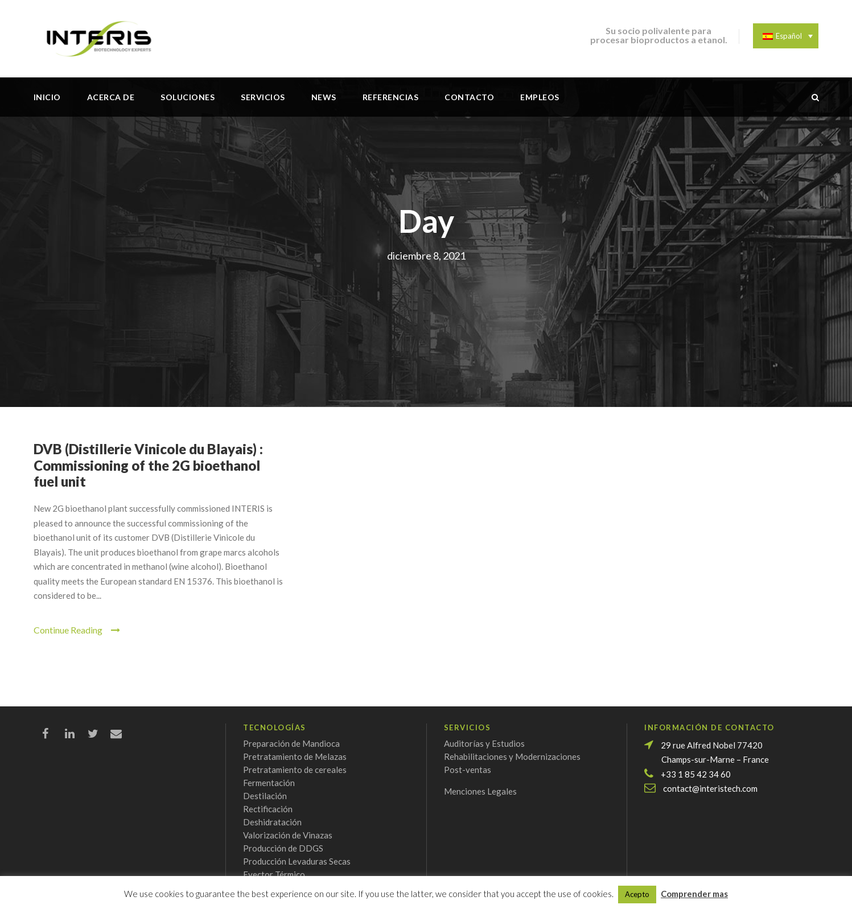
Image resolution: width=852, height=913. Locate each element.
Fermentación (269, 783)
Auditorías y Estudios (484, 743)
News (323, 97)
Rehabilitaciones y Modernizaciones (512, 756)
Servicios (263, 97)
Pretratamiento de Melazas (295, 756)
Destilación (265, 796)
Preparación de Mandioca (291, 743)
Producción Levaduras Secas (297, 861)
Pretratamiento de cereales (295, 769)
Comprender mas (694, 894)
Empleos (539, 97)
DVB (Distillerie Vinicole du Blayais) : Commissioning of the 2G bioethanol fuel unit (148, 465)
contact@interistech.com (710, 788)
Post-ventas (467, 769)
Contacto (469, 97)
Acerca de (111, 97)
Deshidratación (272, 822)
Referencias (391, 97)
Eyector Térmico (274, 874)
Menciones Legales (480, 791)
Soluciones (187, 97)
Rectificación (268, 809)
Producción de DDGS (283, 848)
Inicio (47, 97)
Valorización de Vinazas (287, 835)
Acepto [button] (637, 894)
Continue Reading (77, 629)
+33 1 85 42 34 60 (696, 774)
